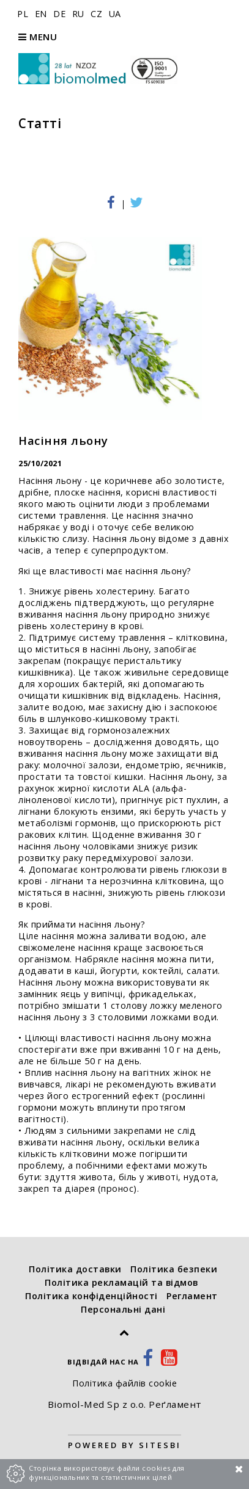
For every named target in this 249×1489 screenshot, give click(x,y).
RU (79, 14)
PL (24, 14)
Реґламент (175, 1404)
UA (115, 14)
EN (42, 14)
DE (61, 14)
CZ (98, 14)
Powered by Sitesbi (124, 1445)
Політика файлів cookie (124, 1383)
